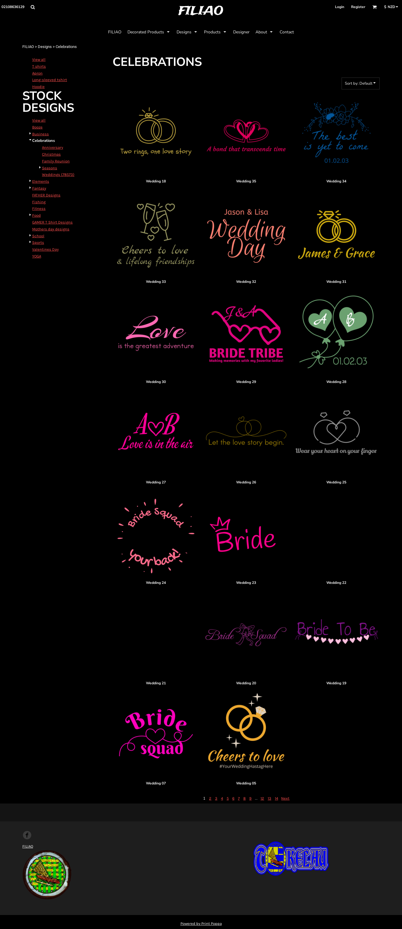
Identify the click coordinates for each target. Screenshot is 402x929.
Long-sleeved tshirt (49, 79)
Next (285, 798)
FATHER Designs (46, 195)
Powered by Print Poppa (201, 923)
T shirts (39, 66)
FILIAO (28, 46)
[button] (32, 7)
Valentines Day (45, 249)
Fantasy (39, 188)
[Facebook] (27, 835)
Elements (40, 181)
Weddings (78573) (58, 174)
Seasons (49, 168)
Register (358, 6)
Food (36, 215)
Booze (37, 127)
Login (339, 6)
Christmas (51, 154)
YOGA (36, 256)
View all (39, 59)
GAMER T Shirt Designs (52, 222)
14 (276, 798)
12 (262, 798)
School (38, 236)
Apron (37, 73)
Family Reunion (56, 161)
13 (269, 798)
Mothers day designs (50, 229)
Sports (38, 242)
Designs (45, 46)
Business (40, 134)
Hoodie (38, 86)
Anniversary (52, 147)
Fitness (39, 208)
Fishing (39, 202)
